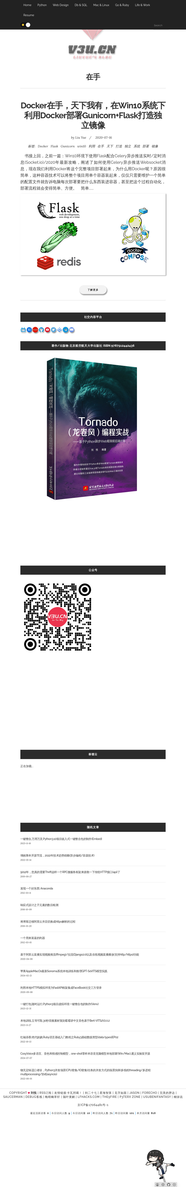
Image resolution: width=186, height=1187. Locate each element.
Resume (28, 15)
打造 (119, 146)
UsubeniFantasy (157, 1096)
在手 (100, 146)
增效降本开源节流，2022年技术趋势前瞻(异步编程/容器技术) (57, 855)
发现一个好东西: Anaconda (36, 888)
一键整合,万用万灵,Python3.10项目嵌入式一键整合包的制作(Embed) (61, 839)
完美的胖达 (167, 1092)
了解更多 (93, 289)
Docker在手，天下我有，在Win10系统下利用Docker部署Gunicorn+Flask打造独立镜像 (93, 115)
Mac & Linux (101, 5)
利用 (92, 146)
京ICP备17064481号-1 (92, 1105)
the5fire (109, 1096)
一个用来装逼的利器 (32, 938)
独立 (127, 146)
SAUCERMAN (13, 1096)
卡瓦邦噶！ (74, 1092)
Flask (54, 146)
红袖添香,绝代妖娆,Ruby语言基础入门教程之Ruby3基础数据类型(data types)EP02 (69, 1037)
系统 (137, 146)
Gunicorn (68, 146)
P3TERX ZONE (130, 1096)
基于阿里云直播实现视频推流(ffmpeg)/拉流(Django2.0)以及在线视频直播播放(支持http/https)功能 (79, 954)
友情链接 (60, 1092)
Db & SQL (81, 5)
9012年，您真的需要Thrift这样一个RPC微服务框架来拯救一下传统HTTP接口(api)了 (70, 872)
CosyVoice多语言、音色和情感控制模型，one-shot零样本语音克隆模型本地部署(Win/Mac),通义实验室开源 (85, 1053)
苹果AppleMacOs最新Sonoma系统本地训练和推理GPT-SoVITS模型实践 (63, 971)
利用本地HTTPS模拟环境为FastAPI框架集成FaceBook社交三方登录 (60, 987)
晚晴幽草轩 (52, 1096)
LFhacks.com (89, 1096)
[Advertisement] (93, 537)
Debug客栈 (33, 1096)
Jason (134, 1092)
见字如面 (121, 1092)
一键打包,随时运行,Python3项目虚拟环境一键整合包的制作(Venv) (59, 1004)
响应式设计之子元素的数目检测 (39, 905)
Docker (43, 146)
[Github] (168, 1184)
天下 (110, 146)
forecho (149, 1092)
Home (27, 5)
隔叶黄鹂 (69, 1096)
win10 (81, 146)
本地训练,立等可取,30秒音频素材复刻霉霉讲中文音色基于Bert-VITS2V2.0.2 (65, 1020)
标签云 (93, 754)
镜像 (155, 146)
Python (42, 5)
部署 (145, 146)
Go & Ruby (122, 5)
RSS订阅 (45, 1092)
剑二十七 (91, 1092)
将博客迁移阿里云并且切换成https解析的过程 (47, 921)
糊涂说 (178, 1096)
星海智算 (106, 1092)
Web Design (61, 5)
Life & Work (142, 5)
